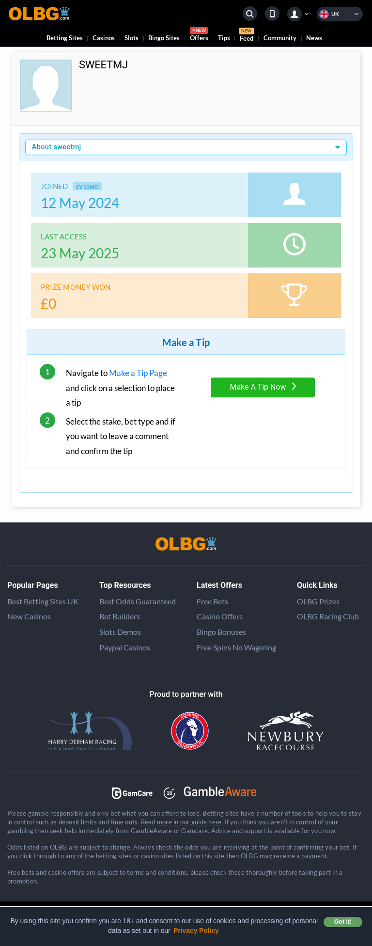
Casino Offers (220, 616)
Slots (131, 38)
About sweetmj (56, 147)
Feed (246, 36)
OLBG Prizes (318, 601)
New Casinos (29, 616)
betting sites (114, 856)
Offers (199, 36)
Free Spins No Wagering (236, 647)
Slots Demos (120, 631)
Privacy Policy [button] (196, 930)
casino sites (157, 856)
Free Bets (212, 601)
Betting (64, 38)
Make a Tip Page (138, 373)
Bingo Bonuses (221, 631)
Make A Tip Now (262, 387)
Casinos (104, 38)
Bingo (164, 38)
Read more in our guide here (181, 822)
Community (280, 38)
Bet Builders (119, 616)
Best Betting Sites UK (42, 601)
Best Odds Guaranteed (137, 601)
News (314, 38)
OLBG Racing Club (328, 616)
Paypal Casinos (124, 647)
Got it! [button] (343, 921)
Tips (224, 38)
